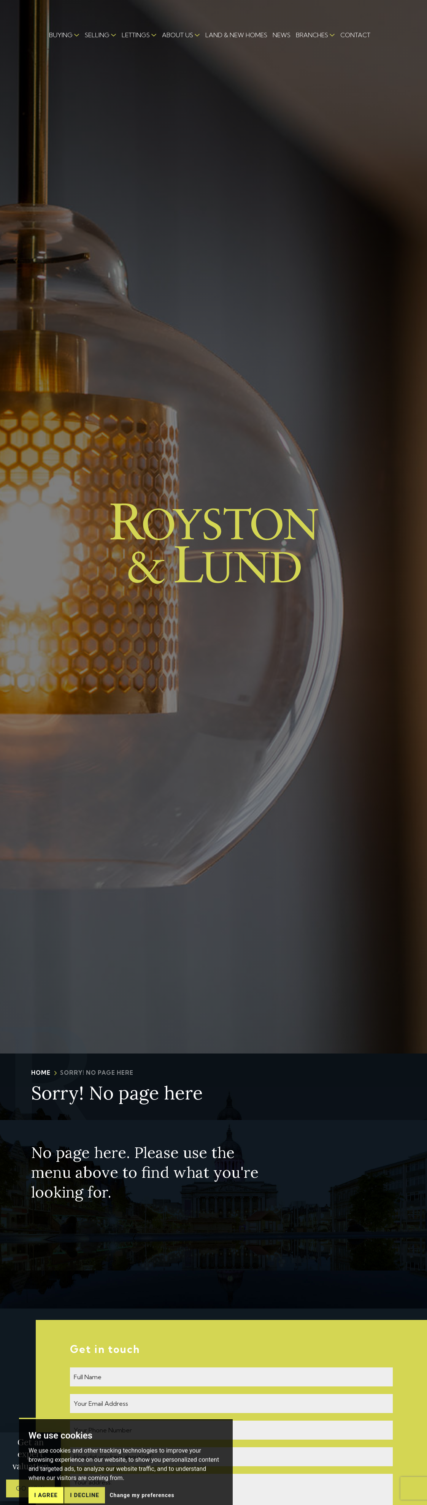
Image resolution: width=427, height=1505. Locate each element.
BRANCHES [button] (312, 35)
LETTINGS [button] (136, 35)
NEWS (281, 35)
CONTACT (355, 35)
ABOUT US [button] (177, 35)
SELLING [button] (97, 35)
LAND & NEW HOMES (236, 35)
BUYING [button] (61, 35)
